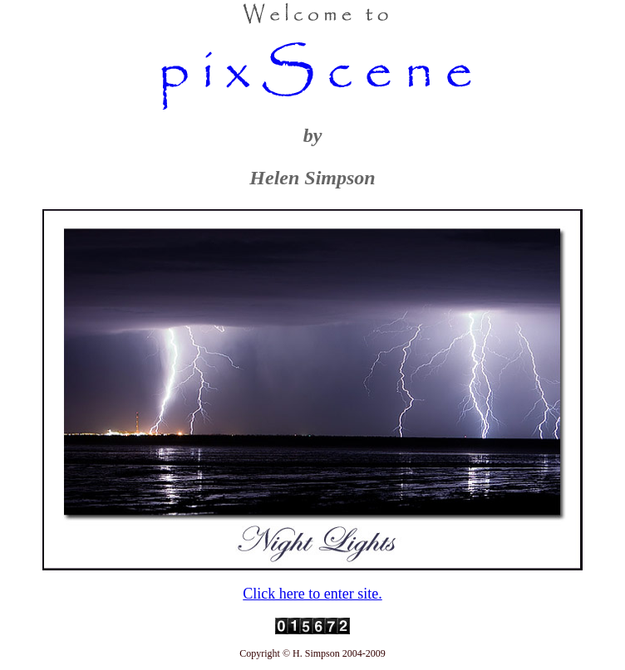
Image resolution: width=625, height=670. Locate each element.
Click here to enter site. (312, 593)
